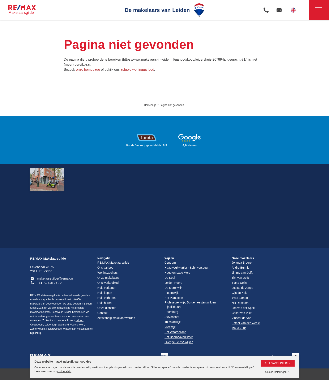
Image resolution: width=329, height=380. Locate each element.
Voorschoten (77, 324)
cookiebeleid (64, 371)
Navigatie (315, 10)
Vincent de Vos (241, 318)
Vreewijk (169, 327)
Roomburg (171, 312)
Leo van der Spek (243, 308)
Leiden (79, 320)
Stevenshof (171, 317)
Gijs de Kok (239, 292)
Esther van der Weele (246, 323)
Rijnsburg (35, 333)
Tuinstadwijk (172, 322)
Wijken (169, 258)
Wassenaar (69, 328)
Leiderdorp (50, 324)
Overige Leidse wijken (178, 342)
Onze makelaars (243, 258)
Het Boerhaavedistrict (178, 337)
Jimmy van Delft (242, 272)
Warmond (63, 324)
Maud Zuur (239, 328)
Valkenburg (83, 328)
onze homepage (88, 69)
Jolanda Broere (242, 262)
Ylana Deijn (239, 282)
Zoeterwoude (37, 328)
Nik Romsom (240, 303)
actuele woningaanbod (137, 69)
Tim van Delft (240, 277)
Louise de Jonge (242, 287)
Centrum (170, 262)
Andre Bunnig (240, 267)
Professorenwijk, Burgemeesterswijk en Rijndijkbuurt (190, 304)
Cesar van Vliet (242, 313)
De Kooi (169, 277)
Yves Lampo (240, 297)
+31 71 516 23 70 (49, 282)
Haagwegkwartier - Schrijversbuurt (186, 267)
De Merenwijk (173, 287)
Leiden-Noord (173, 282)
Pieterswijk (171, 292)
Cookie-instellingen (275, 372)
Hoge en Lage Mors (177, 272)
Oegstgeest (36, 324)
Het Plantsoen (173, 297)
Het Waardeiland (175, 332)
